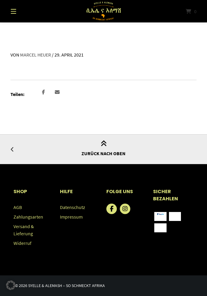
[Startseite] (103, 11)
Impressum (71, 217)
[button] (43, 92)
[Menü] (23, 11)
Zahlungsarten (28, 217)
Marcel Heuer (35, 55)
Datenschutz (72, 207)
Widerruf (22, 243)
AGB (17, 207)
